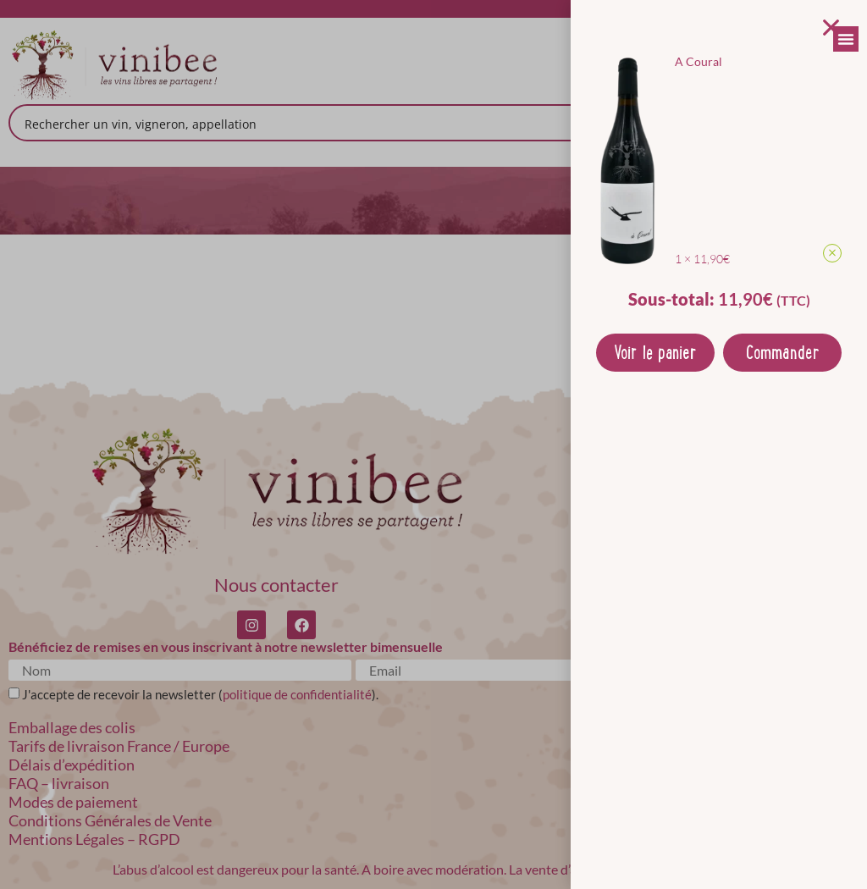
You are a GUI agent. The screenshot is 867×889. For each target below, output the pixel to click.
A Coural (698, 61)
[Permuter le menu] (846, 39)
